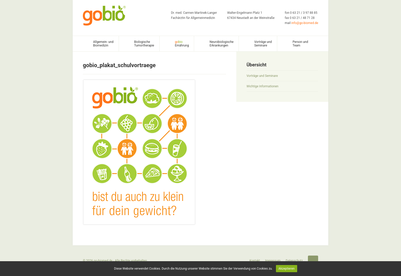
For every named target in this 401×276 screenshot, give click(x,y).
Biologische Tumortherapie (144, 43)
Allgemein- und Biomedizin (103, 43)
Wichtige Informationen (263, 86)
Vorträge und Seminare (263, 43)
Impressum (273, 260)
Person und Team (300, 43)
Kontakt (254, 260)
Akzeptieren (287, 268)
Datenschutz (294, 260)
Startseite (313, 261)
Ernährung (182, 43)
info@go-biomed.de (304, 23)
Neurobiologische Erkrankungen (221, 43)
